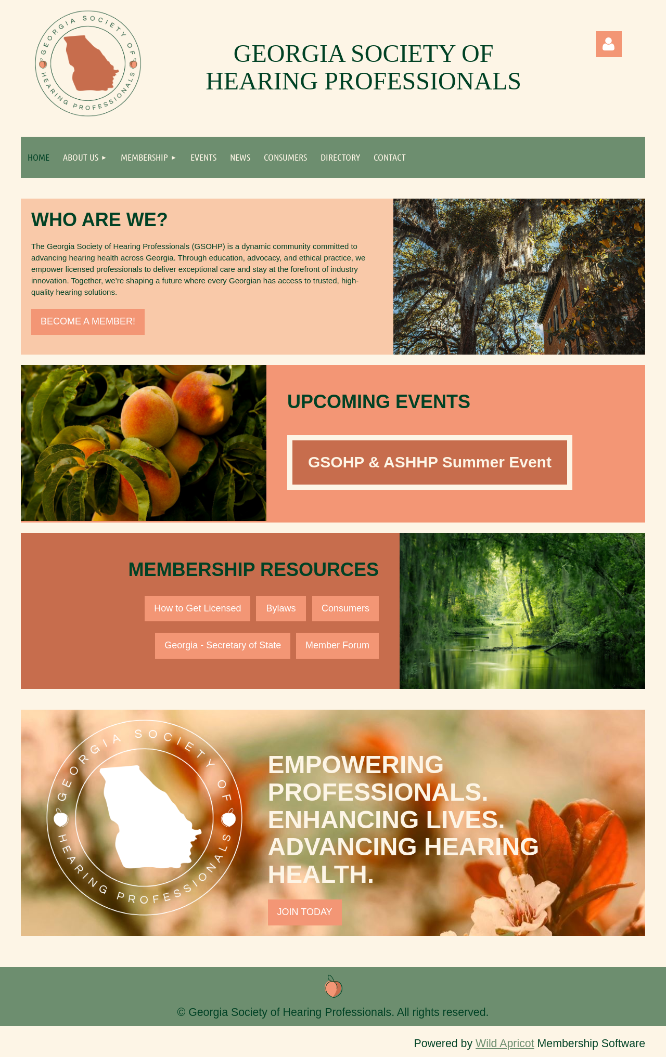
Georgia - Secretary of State (222, 645)
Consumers (345, 608)
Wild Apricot (505, 1043)
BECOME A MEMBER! (88, 321)
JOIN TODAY (304, 912)
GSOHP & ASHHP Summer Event (430, 462)
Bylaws (281, 608)
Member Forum (337, 645)
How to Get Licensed (197, 608)
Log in (609, 44)
